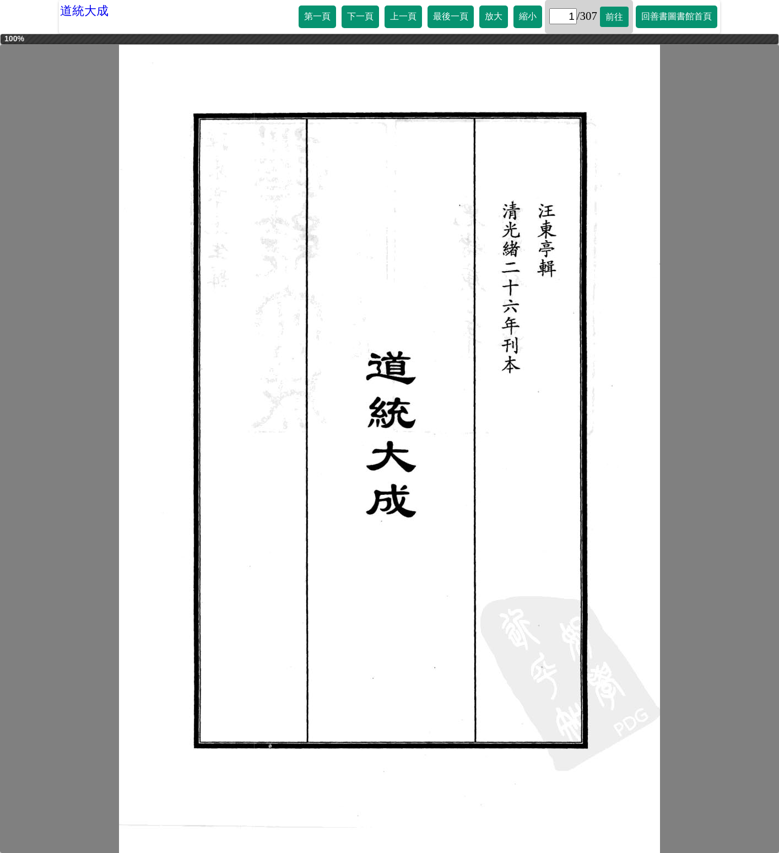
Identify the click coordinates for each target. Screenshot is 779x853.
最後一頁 (450, 16)
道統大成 (84, 11)
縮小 (528, 16)
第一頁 (317, 16)
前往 (614, 16)
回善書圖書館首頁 (676, 16)
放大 (493, 16)
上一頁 (403, 16)
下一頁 (360, 16)
